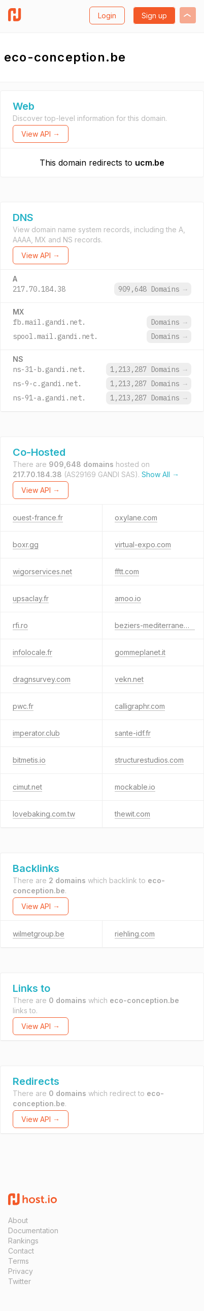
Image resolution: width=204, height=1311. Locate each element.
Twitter (19, 1281)
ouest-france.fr (38, 517)
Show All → (160, 474)
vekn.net (129, 679)
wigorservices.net (42, 571)
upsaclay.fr (31, 598)
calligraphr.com (140, 706)
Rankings (23, 1240)
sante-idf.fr (133, 733)
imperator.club (36, 733)
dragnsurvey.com (42, 679)
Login (107, 15)
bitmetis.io (29, 760)
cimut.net (27, 787)
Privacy (20, 1271)
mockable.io (135, 787)
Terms (18, 1261)
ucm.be (149, 163)
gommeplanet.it (140, 652)
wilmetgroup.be (38, 933)
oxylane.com (136, 517)
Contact (21, 1250)
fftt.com (127, 571)
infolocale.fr (32, 652)
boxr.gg (26, 544)
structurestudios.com (149, 760)
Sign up (154, 15)
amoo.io (128, 598)
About (18, 1220)
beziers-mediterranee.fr (155, 625)
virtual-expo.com (143, 544)
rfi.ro (20, 625)
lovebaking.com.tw (44, 813)
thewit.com (132, 813)
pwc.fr (23, 706)
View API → (40, 134)
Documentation (33, 1230)
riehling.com (135, 933)
